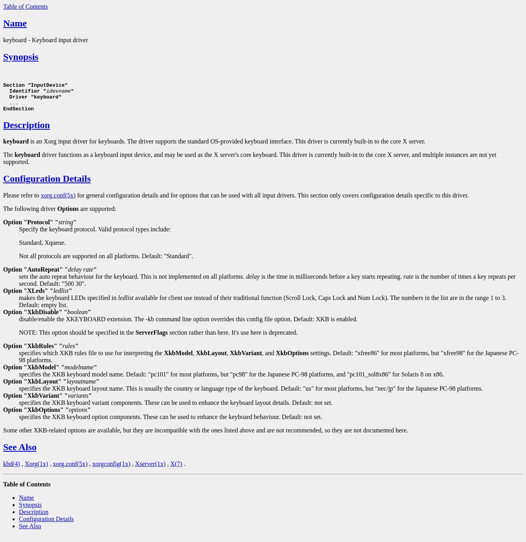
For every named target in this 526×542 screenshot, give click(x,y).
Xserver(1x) (150, 469)
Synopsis (20, 57)
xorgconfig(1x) (111, 469)
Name (15, 23)
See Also (20, 453)
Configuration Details (47, 184)
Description (26, 131)
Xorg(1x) (36, 469)
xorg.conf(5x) (58, 201)
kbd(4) (11, 469)
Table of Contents (25, 6)
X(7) (176, 469)
